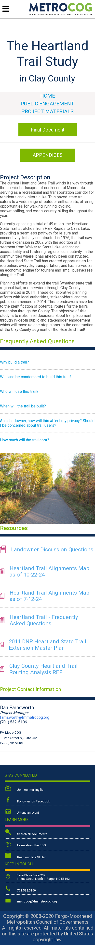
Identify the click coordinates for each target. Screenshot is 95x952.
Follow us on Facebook (27, 800)
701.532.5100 (20, 889)
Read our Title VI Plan (25, 856)
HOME (47, 96)
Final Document (48, 130)
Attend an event (22, 812)
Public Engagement (47, 104)
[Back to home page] (60, 14)
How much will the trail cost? (24, 440)
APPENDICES (48, 155)
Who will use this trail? (19, 391)
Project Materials (47, 111)
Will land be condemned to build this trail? (35, 377)
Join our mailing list (24, 788)
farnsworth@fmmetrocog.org (24, 717)
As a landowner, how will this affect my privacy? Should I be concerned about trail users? (47, 423)
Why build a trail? (14, 362)
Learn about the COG (25, 844)
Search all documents (26, 832)
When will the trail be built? (23, 406)
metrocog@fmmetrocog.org (31, 901)
